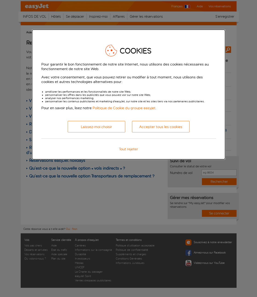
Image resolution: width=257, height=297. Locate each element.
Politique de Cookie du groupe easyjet (124, 108)
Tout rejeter (128, 149)
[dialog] (128, 94)
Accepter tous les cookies (160, 127)
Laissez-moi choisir (96, 127)
